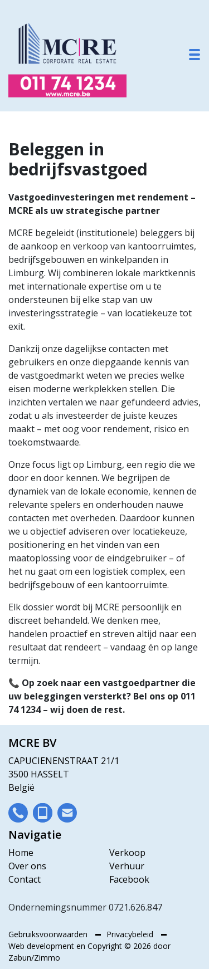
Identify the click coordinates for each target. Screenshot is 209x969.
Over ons (27, 866)
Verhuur (126, 866)
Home (20, 852)
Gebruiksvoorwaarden (49, 934)
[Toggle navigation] (194, 54)
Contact (24, 879)
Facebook (129, 879)
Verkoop (127, 852)
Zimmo (47, 957)
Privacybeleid (130, 934)
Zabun (19, 957)
